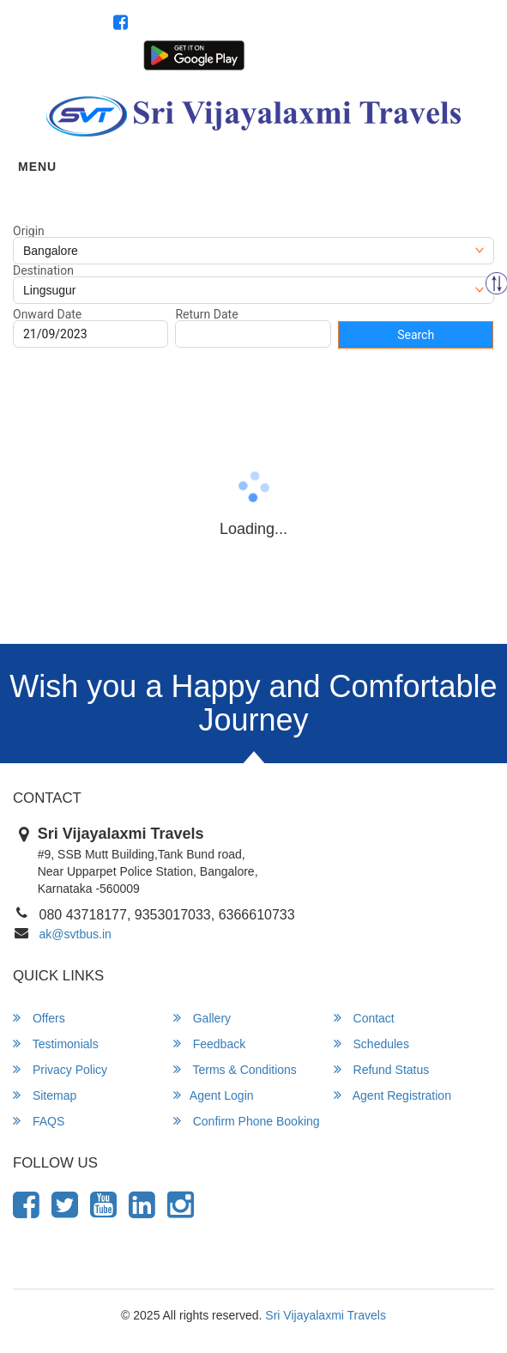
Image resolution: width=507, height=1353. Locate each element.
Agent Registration (447, 54)
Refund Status (382, 1069)
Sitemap (44, 1095)
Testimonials (56, 1043)
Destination (43, 270)
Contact (364, 1017)
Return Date (206, 314)
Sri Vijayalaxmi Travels (325, 1315)
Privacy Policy (60, 1069)
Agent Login (363, 54)
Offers (39, 1017)
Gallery (202, 1017)
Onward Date (47, 314)
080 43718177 (446, 24)
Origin (29, 231)
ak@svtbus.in (75, 934)
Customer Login (286, 54)
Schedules (371, 1043)
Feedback (209, 1043)
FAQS (38, 1120)
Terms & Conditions (235, 1069)
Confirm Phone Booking (246, 1120)
